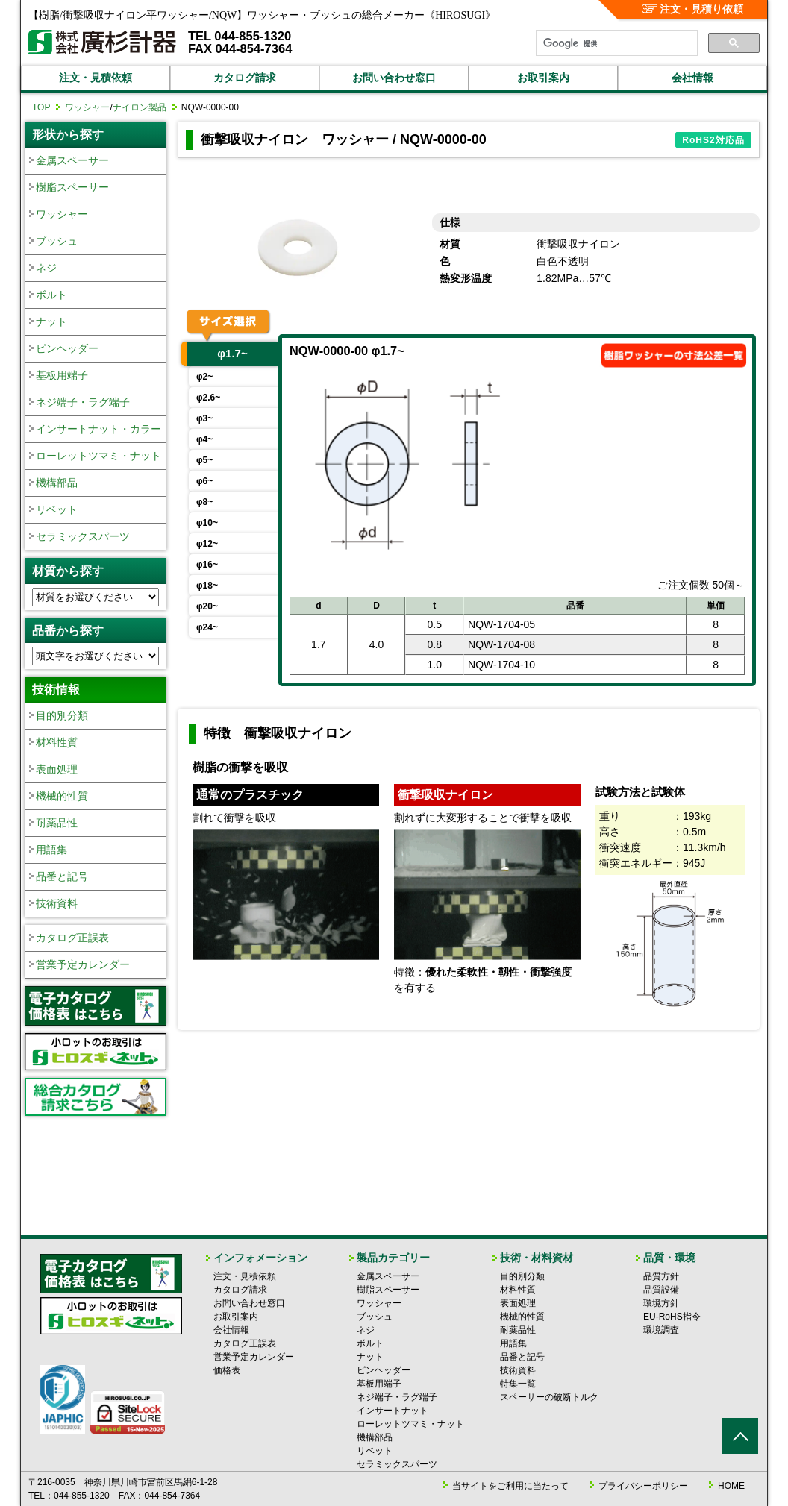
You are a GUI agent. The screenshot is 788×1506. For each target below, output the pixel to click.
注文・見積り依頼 (693, 9)
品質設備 (661, 1289)
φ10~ (207, 523)
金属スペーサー (72, 160)
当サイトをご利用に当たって (510, 1486)
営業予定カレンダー (83, 964)
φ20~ (207, 606)
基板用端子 (62, 375)
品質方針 (661, 1276)
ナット (51, 321)
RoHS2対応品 (713, 140)
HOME (731, 1486)
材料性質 (57, 742)
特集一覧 (518, 1383)
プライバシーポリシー (643, 1486)
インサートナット (392, 1410)
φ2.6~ (208, 397)
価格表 (226, 1370)
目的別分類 (62, 715)
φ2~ (204, 376)
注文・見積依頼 (95, 78)
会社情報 (692, 78)
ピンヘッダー (67, 348)
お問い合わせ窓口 (394, 78)
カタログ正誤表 (72, 938)
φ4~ (204, 439)
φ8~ (204, 502)
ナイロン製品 (139, 107)
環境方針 (661, 1303)
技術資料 (57, 903)
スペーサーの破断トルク (549, 1397)
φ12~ (207, 544)
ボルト (51, 295)
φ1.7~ (232, 353)
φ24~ (207, 627)
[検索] (615, 43)
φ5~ (204, 460)
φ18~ (207, 585)
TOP (41, 107)
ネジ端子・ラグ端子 (83, 402)
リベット (57, 509)
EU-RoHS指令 (672, 1316)
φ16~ (207, 564)
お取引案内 (543, 78)
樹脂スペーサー (72, 187)
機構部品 (57, 483)
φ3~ (204, 418)
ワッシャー (87, 107)
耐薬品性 (57, 823)
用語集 (51, 850)
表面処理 (57, 769)
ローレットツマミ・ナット (98, 456)
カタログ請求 (244, 78)
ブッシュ (57, 241)
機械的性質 (62, 796)
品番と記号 (62, 876)
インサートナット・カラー (98, 429)
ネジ (46, 268)
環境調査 (661, 1330)
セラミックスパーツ (83, 536)
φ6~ (204, 481)
